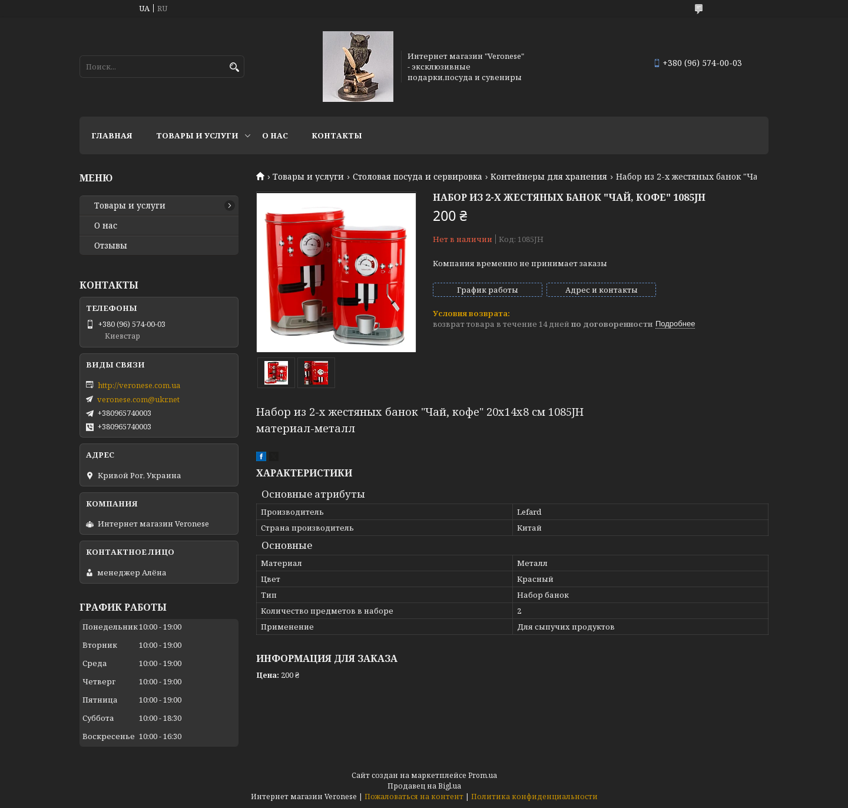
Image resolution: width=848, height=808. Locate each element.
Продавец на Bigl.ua (424, 786)
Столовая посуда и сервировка (417, 176)
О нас (275, 135)
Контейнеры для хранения (549, 176)
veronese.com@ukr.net (138, 399)
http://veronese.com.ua (139, 385)
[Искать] (234, 67)
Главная (111, 135)
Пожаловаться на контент (414, 797)
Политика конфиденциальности (534, 797)
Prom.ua (482, 775)
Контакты (337, 135)
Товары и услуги (197, 135)
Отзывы (110, 245)
